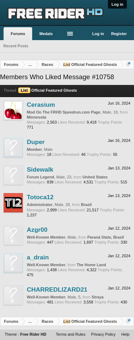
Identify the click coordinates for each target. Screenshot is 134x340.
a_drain (38, 257)
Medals (46, 34)
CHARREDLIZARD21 (57, 289)
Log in (117, 4)
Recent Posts (15, 46)
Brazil (86, 204)
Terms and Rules (70, 334)
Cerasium (41, 104)
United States (95, 177)
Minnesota (36, 117)
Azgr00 (37, 229)
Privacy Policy (103, 334)
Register (119, 34)
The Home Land (91, 265)
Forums (18, 34)
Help (125, 334)
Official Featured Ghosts (47, 90)
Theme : (25, 334)
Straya (97, 297)
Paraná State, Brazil (105, 237)
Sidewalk (40, 169)
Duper (36, 141)
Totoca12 (40, 197)
